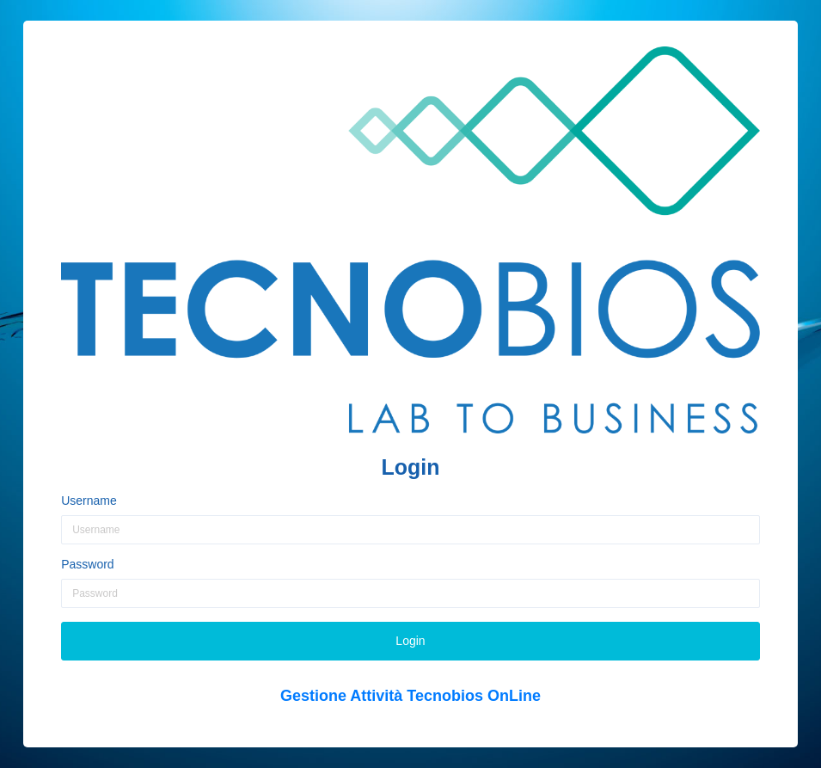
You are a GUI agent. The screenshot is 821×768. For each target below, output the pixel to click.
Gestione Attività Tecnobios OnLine (410, 695)
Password (87, 564)
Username (89, 501)
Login (410, 641)
